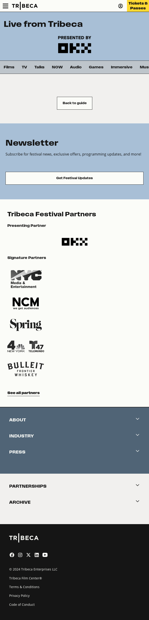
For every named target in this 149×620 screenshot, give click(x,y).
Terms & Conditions (24, 587)
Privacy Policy (19, 595)
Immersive (121, 67)
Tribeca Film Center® (25, 578)
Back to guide (75, 103)
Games (96, 67)
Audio (76, 67)
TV (24, 67)
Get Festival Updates (74, 178)
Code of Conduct (22, 604)
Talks (39, 67)
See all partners (23, 393)
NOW (57, 67)
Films (9, 67)
